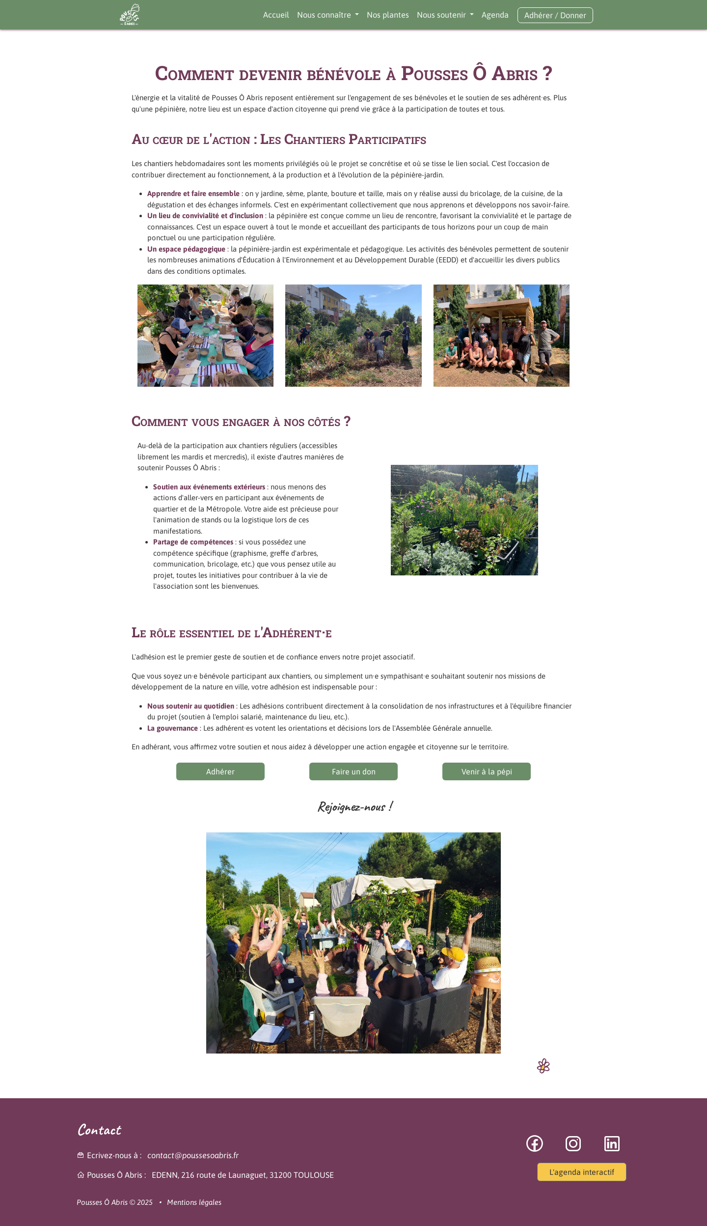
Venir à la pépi (487, 771)
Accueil (276, 14)
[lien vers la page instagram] (574, 1149)
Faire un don (354, 771)
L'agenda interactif (581, 1172)
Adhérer (538, 15)
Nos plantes (388, 14)
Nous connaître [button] (325, 14)
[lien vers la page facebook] (535, 1149)
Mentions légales (194, 1202)
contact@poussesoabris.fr (193, 1155)
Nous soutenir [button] (442, 14)
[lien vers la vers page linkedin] (612, 1149)
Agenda (495, 14)
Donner (573, 15)
